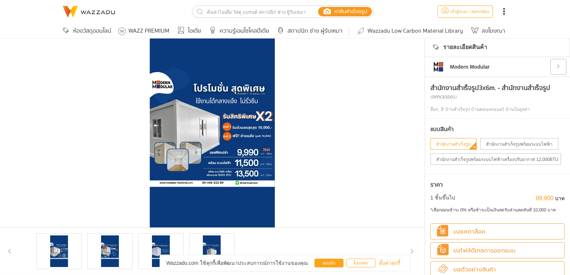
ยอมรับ (329, 263)
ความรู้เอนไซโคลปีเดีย (238, 31)
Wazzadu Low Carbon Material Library (409, 31)
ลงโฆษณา (487, 31)
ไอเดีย (188, 31)
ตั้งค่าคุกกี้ (389, 263)
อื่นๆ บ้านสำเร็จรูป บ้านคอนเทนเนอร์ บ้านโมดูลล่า (480, 109)
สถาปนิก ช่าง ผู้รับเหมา (308, 31)
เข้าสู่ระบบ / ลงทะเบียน (465, 12)
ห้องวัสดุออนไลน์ (85, 31)
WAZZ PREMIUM (143, 31)
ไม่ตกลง (361, 263)
